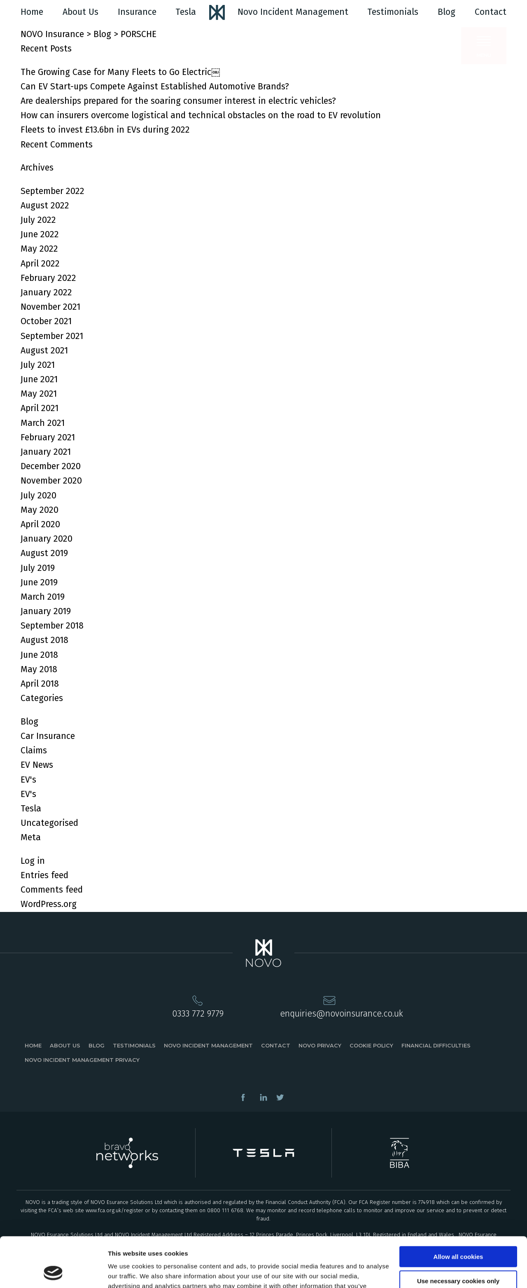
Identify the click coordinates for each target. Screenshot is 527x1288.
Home (32, 12)
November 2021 (50, 307)
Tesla (185, 12)
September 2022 (52, 191)
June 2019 (39, 582)
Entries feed (44, 875)
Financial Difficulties (436, 1046)
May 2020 (39, 510)
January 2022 (46, 292)
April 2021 (39, 408)
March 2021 (43, 423)
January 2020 (46, 538)
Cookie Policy (371, 1046)
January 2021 (46, 451)
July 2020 (38, 495)
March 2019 (43, 596)
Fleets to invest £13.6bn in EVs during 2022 (105, 129)
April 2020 (40, 524)
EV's (28, 779)
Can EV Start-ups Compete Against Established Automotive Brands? (155, 86)
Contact (490, 12)
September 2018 (52, 625)
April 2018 (40, 683)
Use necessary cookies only (458, 1233)
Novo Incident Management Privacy (82, 1060)
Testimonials (392, 12)
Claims (34, 750)
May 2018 (39, 669)
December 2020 (51, 466)
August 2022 (45, 205)
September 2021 (52, 336)
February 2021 (48, 437)
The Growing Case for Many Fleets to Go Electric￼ (120, 72)
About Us (80, 12)
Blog (446, 12)
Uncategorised (49, 823)
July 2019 (38, 568)
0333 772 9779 (198, 1013)
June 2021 (39, 379)
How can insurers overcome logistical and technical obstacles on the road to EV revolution (201, 115)
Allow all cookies (458, 1209)
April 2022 (40, 263)
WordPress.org (49, 904)
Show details (127, 1271)
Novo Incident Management (293, 12)
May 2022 (39, 248)
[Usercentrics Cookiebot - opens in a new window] (53, 1272)
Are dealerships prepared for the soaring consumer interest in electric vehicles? (178, 101)
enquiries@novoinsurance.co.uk (341, 1013)
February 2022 (48, 278)
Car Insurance (48, 736)
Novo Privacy (319, 1046)
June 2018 (39, 655)
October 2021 (46, 321)
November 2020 (51, 480)
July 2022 (38, 220)
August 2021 (44, 350)
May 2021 (39, 393)
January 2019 (46, 611)
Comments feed (52, 889)
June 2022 (40, 234)
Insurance (137, 12)
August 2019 (44, 553)
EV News (37, 765)
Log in (33, 861)
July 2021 (38, 365)
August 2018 (44, 640)
